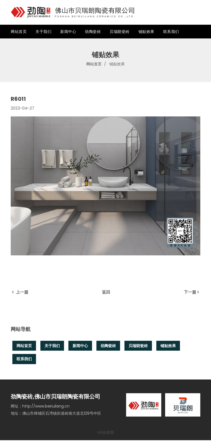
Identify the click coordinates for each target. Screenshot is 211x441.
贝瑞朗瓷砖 (120, 31)
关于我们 (43, 31)
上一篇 (19, 292)
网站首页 (19, 31)
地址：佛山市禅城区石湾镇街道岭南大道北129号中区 (56, 414)
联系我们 (171, 31)
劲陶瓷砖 (93, 31)
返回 (106, 292)
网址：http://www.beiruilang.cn (40, 407)
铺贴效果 (146, 31)
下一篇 (192, 292)
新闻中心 (68, 31)
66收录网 (105, 433)
